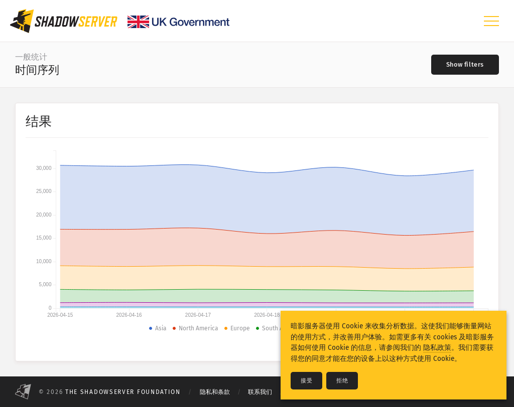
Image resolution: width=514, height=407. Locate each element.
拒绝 (342, 380)
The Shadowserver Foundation (123, 391)
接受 (306, 380)
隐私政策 (437, 347)
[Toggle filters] (465, 65)
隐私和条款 (215, 391)
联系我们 (260, 391)
